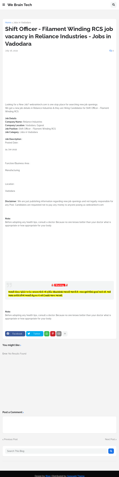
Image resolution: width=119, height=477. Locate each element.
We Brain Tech (19, 5)
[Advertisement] (59, 81)
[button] (3, 4)
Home (8, 22)
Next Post (110, 439)
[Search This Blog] (56, 451)
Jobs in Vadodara (22, 22)
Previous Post (11, 439)
